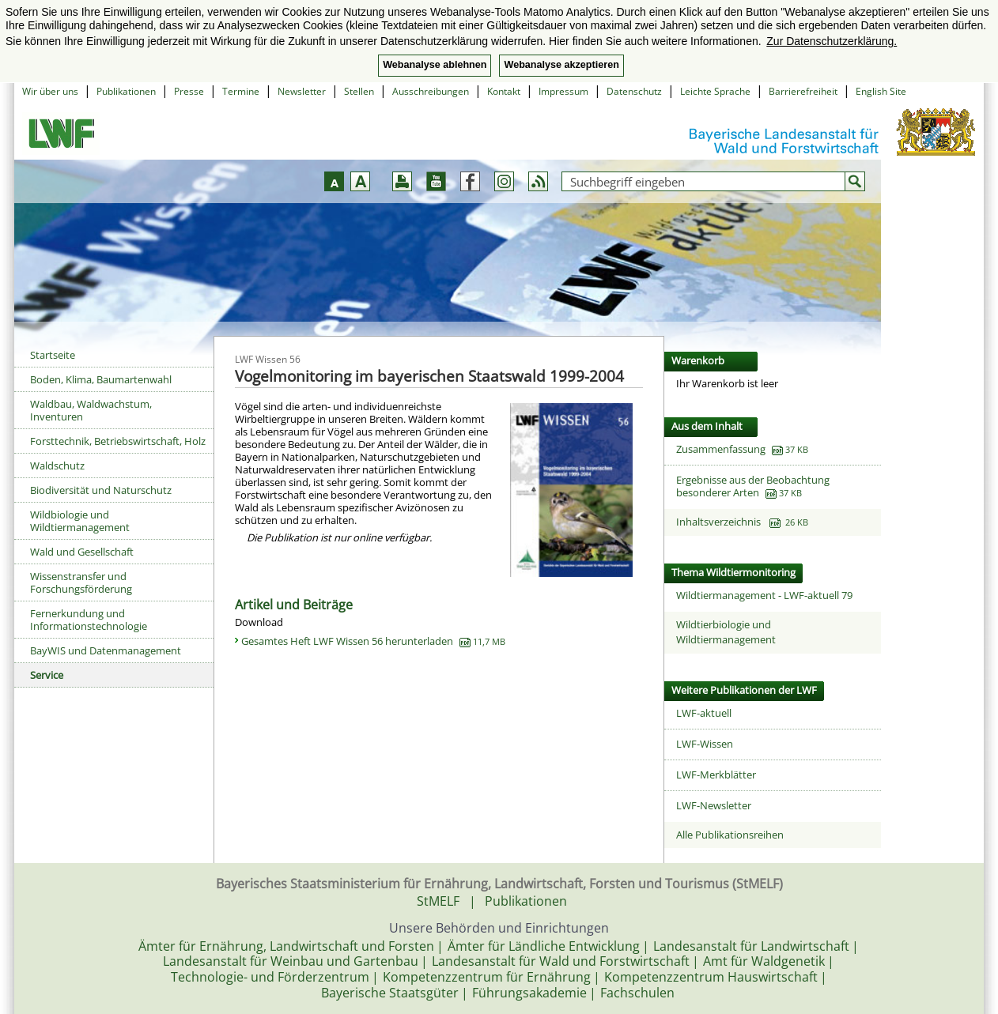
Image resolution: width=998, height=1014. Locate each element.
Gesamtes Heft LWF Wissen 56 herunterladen (373, 641)
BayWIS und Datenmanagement (105, 650)
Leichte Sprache (715, 91)
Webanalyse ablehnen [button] (434, 64)
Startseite (52, 355)
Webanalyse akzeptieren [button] (561, 64)
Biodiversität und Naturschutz (101, 490)
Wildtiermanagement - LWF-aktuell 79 (764, 595)
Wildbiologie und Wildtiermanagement (80, 520)
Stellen (359, 91)
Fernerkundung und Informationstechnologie (88, 619)
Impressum (563, 91)
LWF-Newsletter (713, 805)
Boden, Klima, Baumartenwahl (101, 379)
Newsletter (302, 91)
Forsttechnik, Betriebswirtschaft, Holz (118, 441)
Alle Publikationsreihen (730, 834)
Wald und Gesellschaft (82, 552)
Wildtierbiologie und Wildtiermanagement (726, 632)
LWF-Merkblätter (716, 774)
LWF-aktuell (703, 713)
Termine (240, 91)
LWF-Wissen (704, 744)
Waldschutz (57, 465)
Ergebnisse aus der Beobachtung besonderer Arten (753, 486)
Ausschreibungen (430, 91)
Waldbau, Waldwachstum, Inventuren (91, 410)
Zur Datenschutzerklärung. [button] (831, 41)
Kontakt (503, 91)
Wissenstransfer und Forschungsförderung (81, 582)
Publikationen (126, 91)
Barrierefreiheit (803, 91)
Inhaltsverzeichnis (742, 522)
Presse (189, 91)
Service (46, 675)
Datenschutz (634, 91)
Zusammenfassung (721, 449)
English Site (881, 91)
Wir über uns (50, 91)
